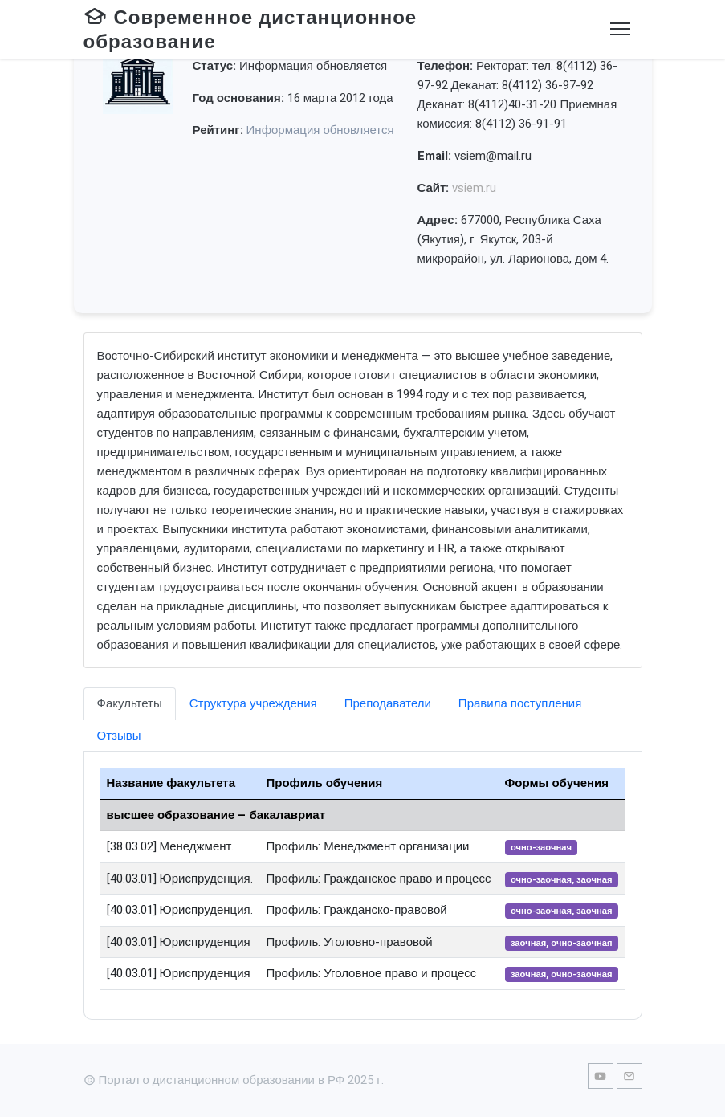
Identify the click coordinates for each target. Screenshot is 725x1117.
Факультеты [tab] (129, 703)
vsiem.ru (474, 188)
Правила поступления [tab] (519, 703)
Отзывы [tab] (119, 735)
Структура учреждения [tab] (253, 703)
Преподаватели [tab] (387, 703)
